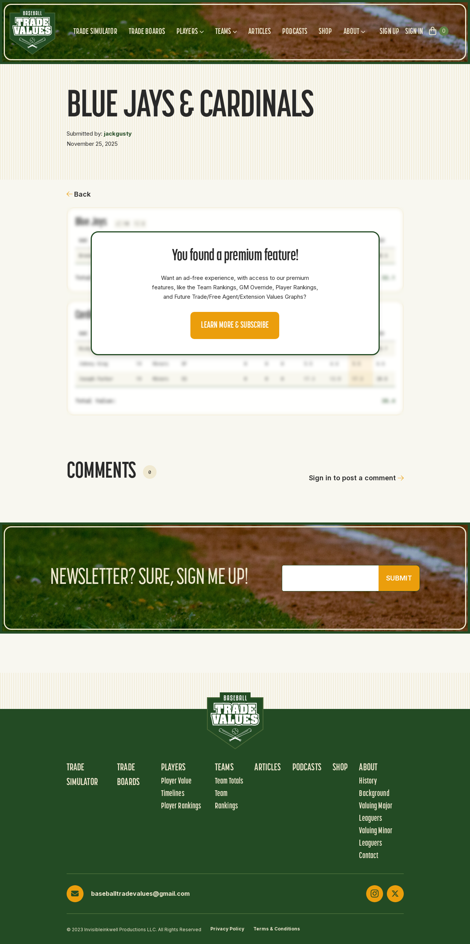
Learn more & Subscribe (235, 325)
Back (79, 194)
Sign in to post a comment (356, 478)
